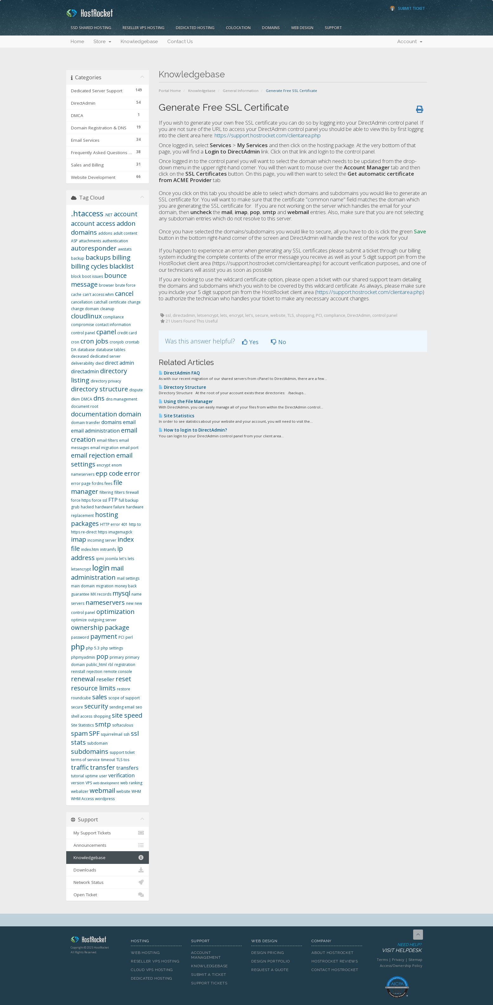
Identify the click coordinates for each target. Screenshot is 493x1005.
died (99, 363)
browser (106, 285)
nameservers (105, 602)
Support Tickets (209, 983)
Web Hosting (145, 952)
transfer (102, 767)
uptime (91, 776)
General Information (241, 90)
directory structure (99, 389)
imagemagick (120, 532)
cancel (124, 293)
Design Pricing (267, 952)
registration (124, 664)
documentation (94, 414)
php (78, 646)
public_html (96, 664)
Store (102, 41)
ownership (87, 627)
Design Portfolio (270, 961)
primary (117, 657)
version (77, 783)
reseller (105, 679)
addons (105, 233)
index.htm (90, 549)
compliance (113, 317)
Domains (271, 27)
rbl (110, 664)
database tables (110, 349)
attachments (90, 241)
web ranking (131, 783)
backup (77, 258)
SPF (94, 733)
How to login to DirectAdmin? (193, 430)
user (103, 776)
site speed (127, 715)
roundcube (81, 698)
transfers (127, 767)
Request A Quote (270, 970)
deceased (80, 356)
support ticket (122, 752)
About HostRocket (332, 952)
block (76, 276)
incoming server (101, 540)
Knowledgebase (139, 41)
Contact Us (180, 41)
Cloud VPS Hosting (152, 970)
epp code (109, 473)
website (123, 791)
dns (99, 398)
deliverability (82, 363)
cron (75, 342)
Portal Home (170, 90)
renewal (83, 679)
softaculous (122, 725)
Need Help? (396, 948)
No (278, 342)
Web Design (302, 27)
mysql (121, 593)
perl (129, 637)
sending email (121, 707)
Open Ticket (107, 894)
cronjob (117, 342)
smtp (103, 724)
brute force (125, 285)
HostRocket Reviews (334, 961)
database (86, 349)
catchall (100, 302)
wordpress (105, 798)
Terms (382, 959)
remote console (118, 671)
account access (93, 223)
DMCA (86, 399)
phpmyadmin (83, 657)
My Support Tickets (107, 833)
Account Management (206, 955)
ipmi (100, 558)
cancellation (82, 302)
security (96, 706)
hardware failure (110, 507)
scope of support (124, 698)
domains (111, 422)
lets (131, 558)
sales (99, 697)
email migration (104, 447)
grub (75, 507)
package (117, 627)
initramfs (108, 549)
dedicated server (105, 356)
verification (121, 775)
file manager (96, 487)
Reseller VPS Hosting (143, 27)
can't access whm (98, 294)
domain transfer (85, 422)
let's (122, 558)
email (129, 422)
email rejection (93, 455)
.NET (108, 215)
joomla (111, 558)
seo (139, 707)
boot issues (92, 276)
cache (76, 294)
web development (106, 783)
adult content (125, 233)
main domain (83, 586)
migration (104, 586)
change (134, 302)
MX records (101, 594)
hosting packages (94, 519)
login (101, 567)
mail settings (128, 578)
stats (78, 742)
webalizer (79, 791)
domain (129, 414)
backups (98, 257)
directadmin (85, 371)
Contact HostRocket (334, 970)
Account (409, 41)
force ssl (99, 500)
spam (79, 733)
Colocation (238, 27)
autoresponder (94, 248)
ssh (127, 734)
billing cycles (89, 266)
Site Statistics (176, 416)
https (102, 532)
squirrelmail (111, 734)
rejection (94, 671)
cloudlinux (86, 316)
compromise (82, 324)
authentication (115, 241)
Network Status (107, 882)
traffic (80, 767)
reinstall (78, 671)
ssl (135, 733)
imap (78, 539)
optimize (79, 620)
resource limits (93, 688)
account (126, 214)
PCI (121, 637)
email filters (107, 440)
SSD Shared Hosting (91, 27)
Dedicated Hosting (195, 27)
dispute (136, 390)
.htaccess (87, 213)
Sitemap (415, 959)
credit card (127, 333)
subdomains (89, 751)
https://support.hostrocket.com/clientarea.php (267, 135)
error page (81, 483)
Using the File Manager (186, 401)
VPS (89, 783)
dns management (121, 399)
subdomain (97, 743)
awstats (124, 249)
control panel (83, 333)
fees (108, 483)
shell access (81, 716)
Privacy (398, 959)
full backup (128, 500)
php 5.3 (92, 648)
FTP (113, 499)
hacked (87, 507)
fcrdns (97, 483)
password (80, 637)
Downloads (107, 870)
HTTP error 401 (114, 524)
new (129, 603)
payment (103, 636)
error (132, 473)
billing (121, 257)
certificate (117, 302)
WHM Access (82, 798)
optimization (115, 611)
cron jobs (94, 341)
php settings (112, 648)
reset (123, 679)
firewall (132, 492)
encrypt (103, 465)
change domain (85, 308)
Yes (250, 342)
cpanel (106, 332)
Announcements (107, 845)
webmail (102, 790)
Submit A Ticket (208, 974)
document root (84, 406)
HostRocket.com (96, 940)
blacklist (121, 266)
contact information (113, 324)
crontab (132, 342)
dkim (75, 399)
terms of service (85, 759)
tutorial (77, 776)
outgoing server (102, 620)
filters (119, 492)
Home (77, 41)
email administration (95, 430)
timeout (108, 759)
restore (123, 689)
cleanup (107, 308)
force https (81, 500)
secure (77, 707)
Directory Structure (182, 387)
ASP (74, 241)
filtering (106, 492)
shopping (102, 716)
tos (126, 759)
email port (129, 447)
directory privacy (106, 381)
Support (333, 27)
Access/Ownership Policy (401, 965)
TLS (119, 759)
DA (73, 349)
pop (102, 656)
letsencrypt (81, 569)
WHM (136, 791)
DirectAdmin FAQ (179, 373)
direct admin (119, 362)
